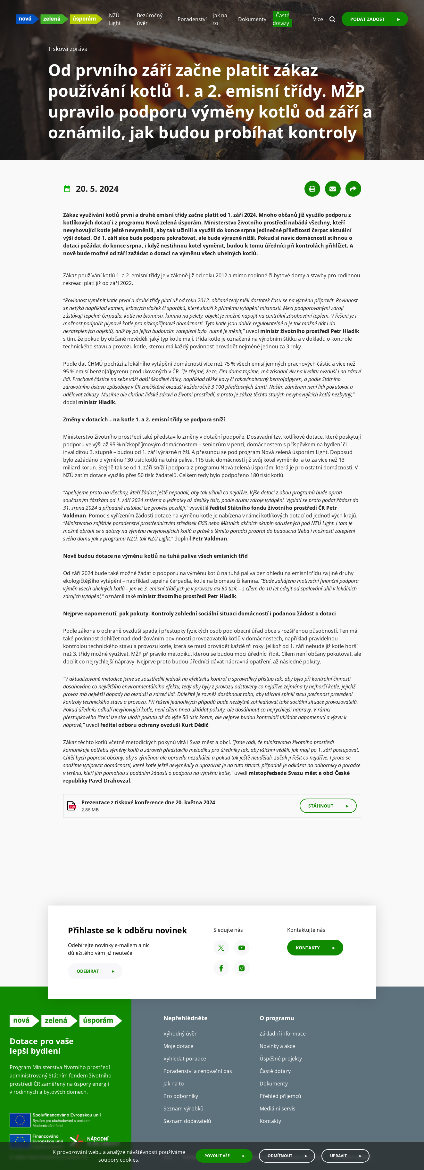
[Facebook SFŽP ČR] (221, 968)
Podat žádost (367, 19)
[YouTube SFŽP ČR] (242, 947)
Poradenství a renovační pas (197, 1071)
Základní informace (283, 1033)
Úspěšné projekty (281, 1058)
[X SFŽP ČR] (221, 947)
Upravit (338, 1155)
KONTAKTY (308, 948)
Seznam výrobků (183, 1108)
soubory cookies (118, 1159)
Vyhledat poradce (184, 1058)
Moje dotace (178, 1046)
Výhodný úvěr (180, 1033)
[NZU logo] (59, 19)
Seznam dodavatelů (187, 1121)
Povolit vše (217, 1155)
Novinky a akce (277, 1046)
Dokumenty (252, 19)
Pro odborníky (180, 1096)
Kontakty (270, 1121)
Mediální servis (277, 1108)
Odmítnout (280, 1155)
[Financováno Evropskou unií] (66, 1131)
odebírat (88, 971)
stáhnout (320, 806)
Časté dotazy (281, 19)
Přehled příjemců (280, 1096)
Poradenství (192, 19)
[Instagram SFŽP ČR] (242, 968)
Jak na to (173, 1083)
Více (318, 19)
